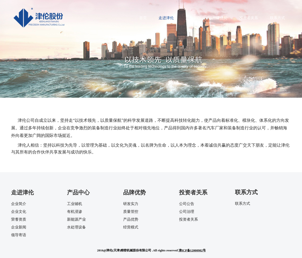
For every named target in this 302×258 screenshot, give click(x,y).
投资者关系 (248, 17)
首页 (143, 17)
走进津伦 (166, 17)
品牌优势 (219, 17)
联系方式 (277, 17)
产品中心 (193, 17)
